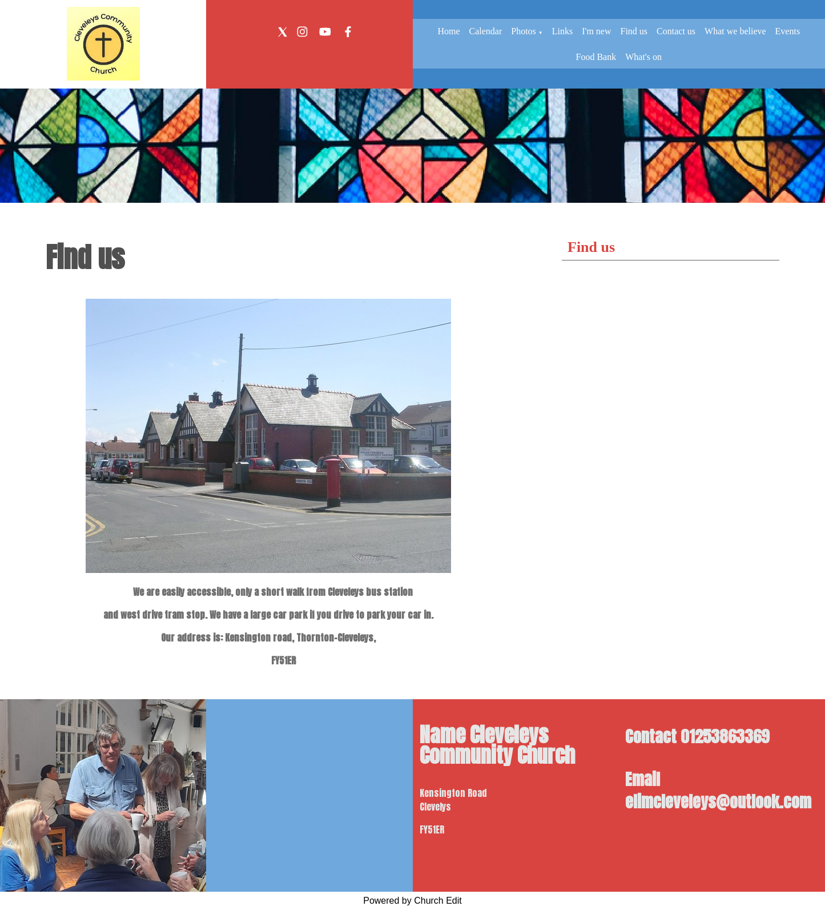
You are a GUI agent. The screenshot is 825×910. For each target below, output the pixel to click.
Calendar (485, 31)
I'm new (596, 31)
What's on (643, 57)
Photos (523, 31)
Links (562, 31)
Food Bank (596, 57)
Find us (634, 31)
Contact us (676, 31)
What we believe (735, 31)
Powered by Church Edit (412, 900)
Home (448, 31)
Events (787, 31)
